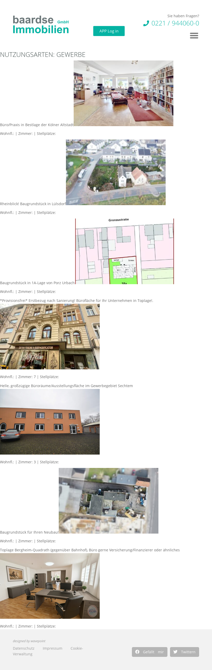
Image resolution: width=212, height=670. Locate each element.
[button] (149, 652)
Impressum (52, 648)
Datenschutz (24, 648)
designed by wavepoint (29, 641)
